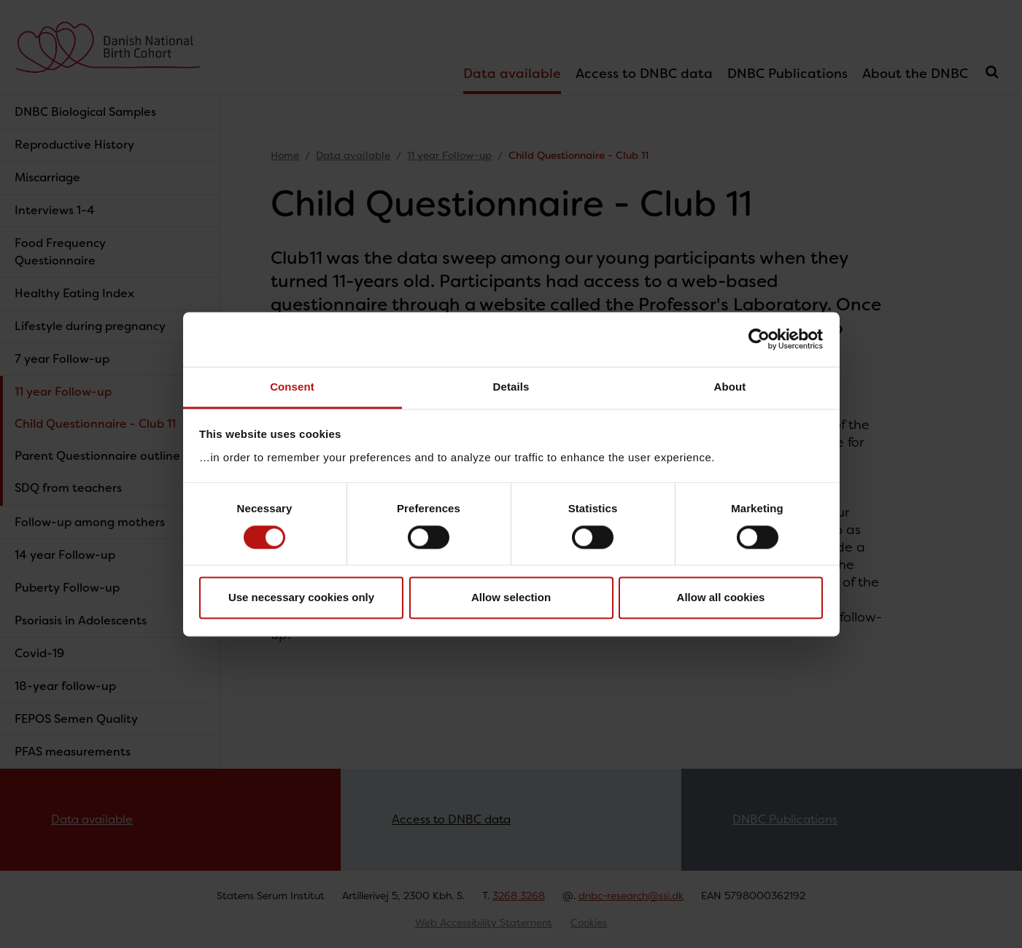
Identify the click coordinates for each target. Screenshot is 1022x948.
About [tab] (730, 386)
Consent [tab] (292, 386)
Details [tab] (511, 386)
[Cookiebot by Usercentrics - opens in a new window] (759, 339)
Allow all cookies (721, 598)
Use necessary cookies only (301, 598)
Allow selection (511, 598)
